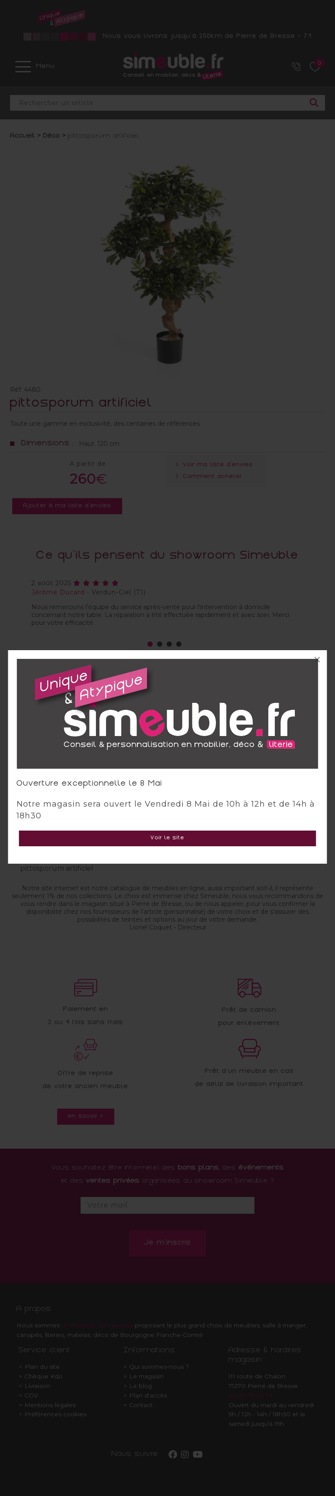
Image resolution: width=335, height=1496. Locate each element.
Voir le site (167, 838)
